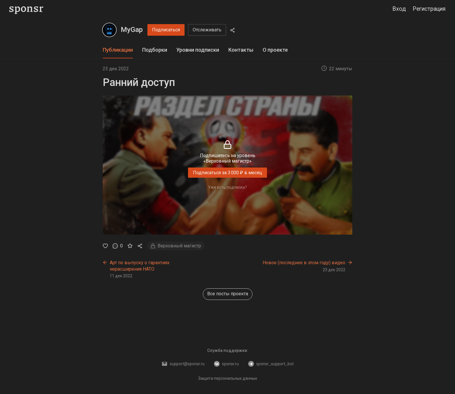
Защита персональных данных (227, 378)
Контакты (240, 50)
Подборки (154, 50)
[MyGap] (109, 30)
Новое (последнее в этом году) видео (304, 262)
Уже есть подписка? (227, 187)
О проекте (275, 50)
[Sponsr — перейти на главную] (26, 9)
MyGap (132, 30)
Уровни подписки (197, 50)
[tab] (118, 50)
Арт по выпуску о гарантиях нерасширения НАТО (139, 266)
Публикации (118, 50)
